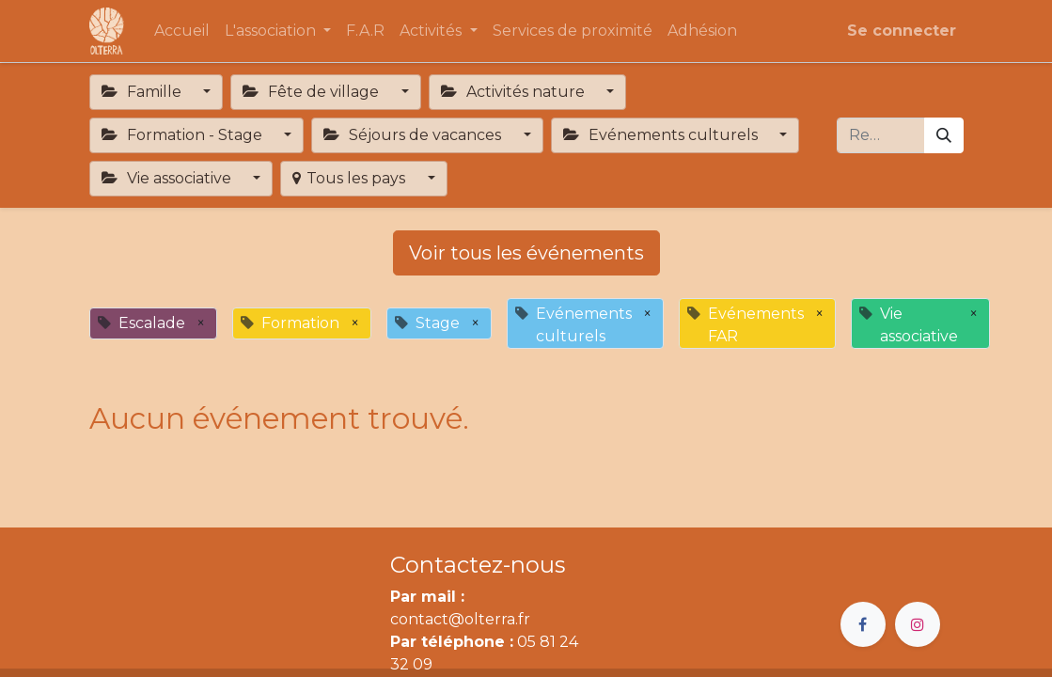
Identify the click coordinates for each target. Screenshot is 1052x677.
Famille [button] (143, 92)
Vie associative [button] (168, 178)
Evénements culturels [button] (662, 135)
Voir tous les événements (526, 253)
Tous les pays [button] (350, 178)
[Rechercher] (944, 135)
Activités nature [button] (515, 92)
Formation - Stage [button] (184, 135)
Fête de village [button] (313, 92)
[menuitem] (182, 31)
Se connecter (901, 30)
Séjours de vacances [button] (414, 135)
